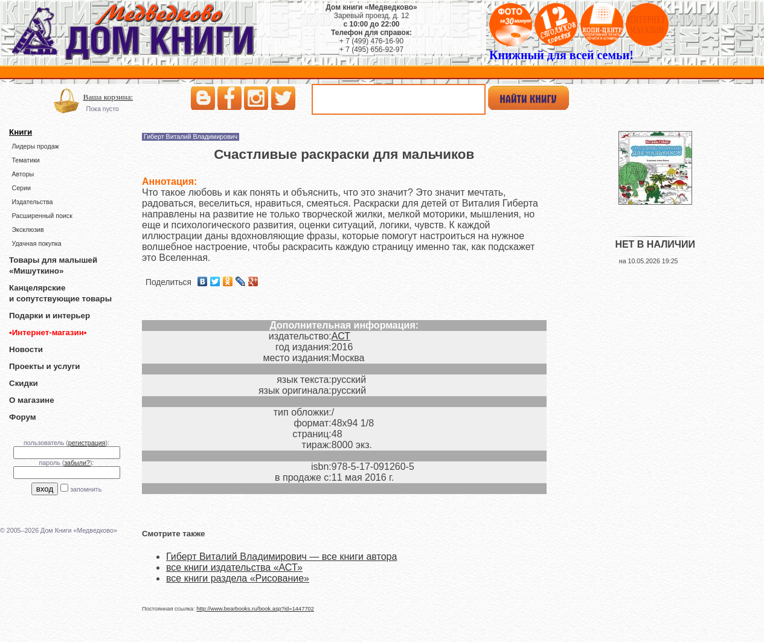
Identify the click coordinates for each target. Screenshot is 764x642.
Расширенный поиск (41, 215)
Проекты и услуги (44, 366)
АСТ (341, 336)
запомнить (85, 489)
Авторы (22, 174)
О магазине (31, 400)
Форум (22, 417)
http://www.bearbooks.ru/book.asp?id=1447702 (255, 609)
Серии (20, 187)
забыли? (77, 462)
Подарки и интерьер (49, 315)
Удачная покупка (36, 243)
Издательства (32, 201)
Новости (26, 349)
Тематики (25, 160)
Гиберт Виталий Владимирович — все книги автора (281, 556)
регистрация (87, 442)
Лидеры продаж (35, 146)
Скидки (23, 383)
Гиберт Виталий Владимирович (190, 136)
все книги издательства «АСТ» (234, 567)
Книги (20, 131)
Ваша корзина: (108, 96)
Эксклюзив (27, 229)
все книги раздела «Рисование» (237, 578)
